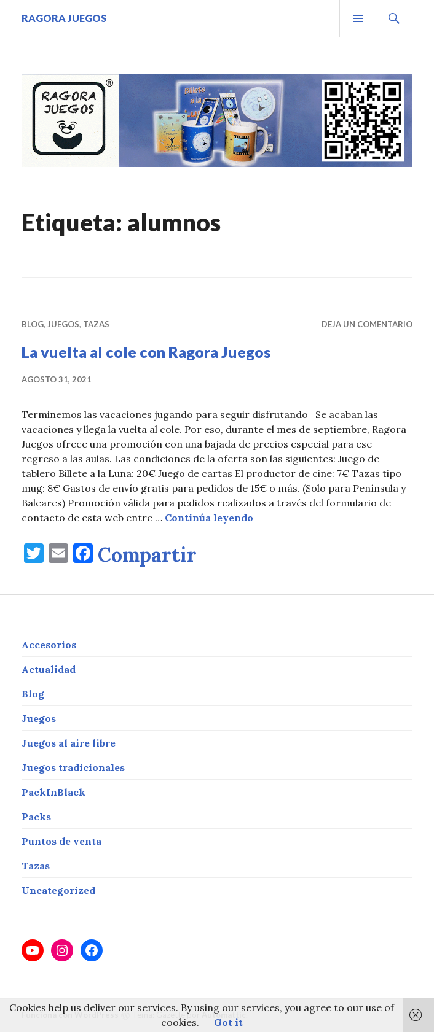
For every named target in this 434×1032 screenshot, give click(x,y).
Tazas (96, 324)
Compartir (147, 555)
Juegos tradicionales (73, 767)
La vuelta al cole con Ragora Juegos (146, 352)
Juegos (63, 324)
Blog (33, 324)
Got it (228, 1022)
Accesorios (49, 644)
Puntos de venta (61, 841)
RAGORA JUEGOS (64, 18)
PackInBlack (53, 792)
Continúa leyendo (209, 517)
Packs (36, 816)
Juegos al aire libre (69, 743)
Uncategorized (58, 890)
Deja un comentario (367, 324)
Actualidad (49, 669)
